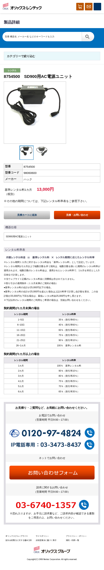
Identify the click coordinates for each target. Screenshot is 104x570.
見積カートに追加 (27, 215)
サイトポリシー (42, 536)
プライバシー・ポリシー (76, 536)
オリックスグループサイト (16, 536)
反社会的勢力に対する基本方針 (18, 540)
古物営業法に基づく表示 (46, 540)
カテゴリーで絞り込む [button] (21, 56)
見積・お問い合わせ (77, 215)
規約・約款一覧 (72, 540)
